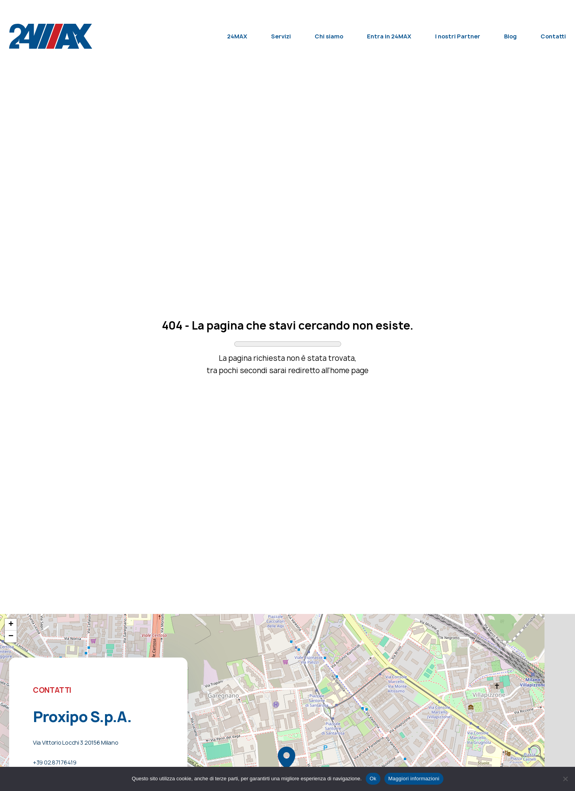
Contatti (553, 36)
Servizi (281, 36)
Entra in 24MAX (389, 36)
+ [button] (10, 625)
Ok (373, 778)
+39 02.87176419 (54, 762)
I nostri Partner (457, 36)
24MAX (237, 36)
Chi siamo (329, 36)
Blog (510, 36)
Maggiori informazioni (413, 778)
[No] (565, 779)
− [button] (10, 636)
